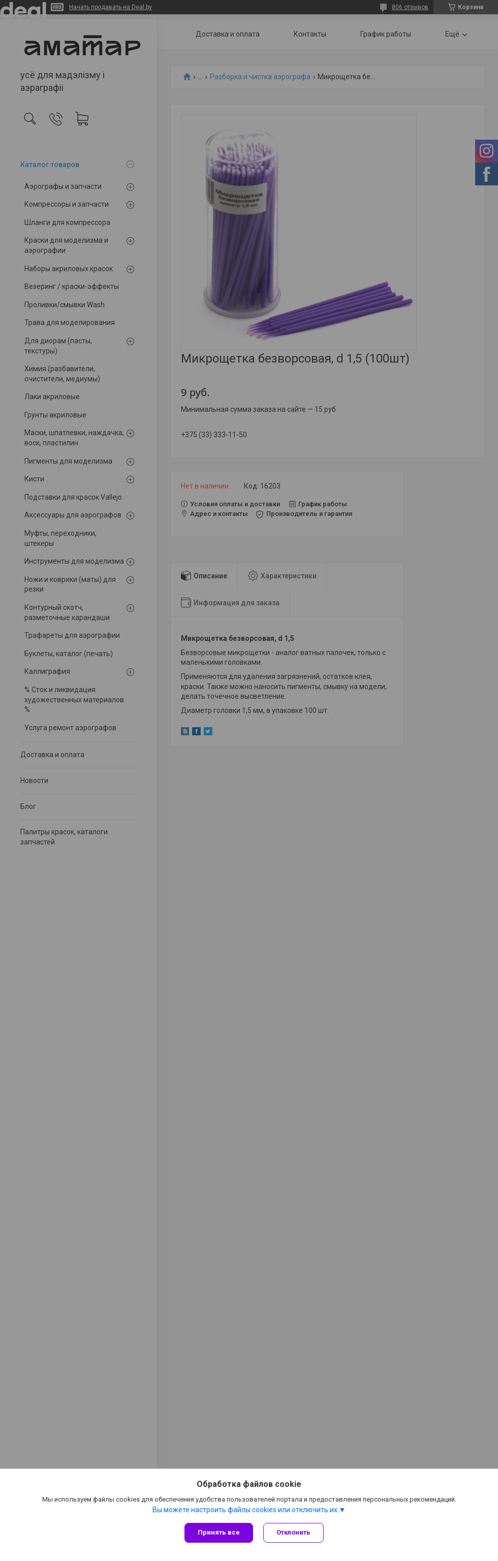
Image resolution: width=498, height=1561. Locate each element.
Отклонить (293, 1532)
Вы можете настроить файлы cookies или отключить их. (245, 1510)
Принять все (219, 1532)
